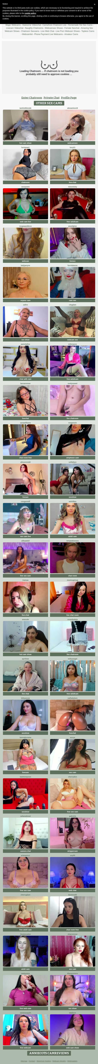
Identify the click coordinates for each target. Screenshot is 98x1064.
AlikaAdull (25, 541)
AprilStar (25, 659)
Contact (32, 1061)
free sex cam (72, 812)
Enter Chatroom (31, 97)
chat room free (25, 458)
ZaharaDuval (25, 816)
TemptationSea (72, 541)
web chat (72, 890)
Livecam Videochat (14, 28)
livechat (25, 418)
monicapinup (72, 580)
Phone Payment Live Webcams (48, 34)
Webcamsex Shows (54, 28)
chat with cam (25, 379)
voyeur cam (26, 300)
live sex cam (25, 576)
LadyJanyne (25, 265)
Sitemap (24, 1061)
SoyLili (72, 855)
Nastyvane (25, 973)
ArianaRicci (25, 855)
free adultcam (72, 222)
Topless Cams (87, 31)
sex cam (72, 772)
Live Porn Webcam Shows (68, 31)
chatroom (25, 182)
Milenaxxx (72, 344)
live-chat (72, 182)
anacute (25, 619)
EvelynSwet (72, 383)
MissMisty (72, 187)
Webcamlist (27, 34)
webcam (25, 261)
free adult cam (25, 930)
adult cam (72, 536)
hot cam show (25, 143)
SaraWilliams (25, 423)
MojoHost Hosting (44, 1061)
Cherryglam (25, 895)
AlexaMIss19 (72, 108)
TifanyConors (72, 973)
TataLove (72, 1013)
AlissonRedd (25, 462)
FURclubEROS (72, 265)
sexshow (72, 497)
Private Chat (52, 97)
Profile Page (69, 97)
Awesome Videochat (31, 25)
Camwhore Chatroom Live (54, 25)
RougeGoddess (25, 226)
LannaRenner (25, 383)
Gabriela (72, 816)
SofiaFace (72, 462)
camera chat (25, 851)
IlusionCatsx (25, 934)
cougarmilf (25, 501)
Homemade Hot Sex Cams (80, 25)
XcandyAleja (72, 619)
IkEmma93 (72, 895)
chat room (72, 576)
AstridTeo (72, 501)
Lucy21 (72, 147)
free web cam (25, 1008)
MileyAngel (72, 659)
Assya (72, 737)
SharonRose (72, 934)
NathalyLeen (72, 698)
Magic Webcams (13, 25)
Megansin (72, 423)
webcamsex (72, 143)
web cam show (72, 1048)
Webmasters (72, 1061)
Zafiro (25, 305)
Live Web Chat (47, 31)
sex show (25, 340)
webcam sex (72, 340)
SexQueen (25, 187)
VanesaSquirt (25, 1013)
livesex (73, 261)
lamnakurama (25, 737)
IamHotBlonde (25, 108)
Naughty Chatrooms (34, 28)
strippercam (72, 851)
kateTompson (25, 777)
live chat (25, 694)
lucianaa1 (25, 147)
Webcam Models (59, 1061)
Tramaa (25, 580)
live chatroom (72, 418)
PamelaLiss (25, 344)
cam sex (72, 300)
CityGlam (72, 305)
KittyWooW (25, 698)
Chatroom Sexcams (30, 31)
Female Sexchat (71, 28)
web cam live (25, 222)
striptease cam (72, 458)
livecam (25, 772)
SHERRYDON (72, 777)
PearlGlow (72, 226)
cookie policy (30, 13)
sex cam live (25, 536)
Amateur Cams (71, 34)
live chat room (72, 615)
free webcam (25, 1048)
